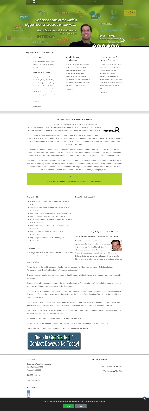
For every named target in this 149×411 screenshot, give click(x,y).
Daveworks (31, 161)
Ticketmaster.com (106, 267)
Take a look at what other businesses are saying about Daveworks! (74, 181)
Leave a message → (35, 380)
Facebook (84, 328)
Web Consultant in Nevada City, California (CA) (48, 216)
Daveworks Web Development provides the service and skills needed (72, 156)
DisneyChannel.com (81, 291)
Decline (81, 406)
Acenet (48, 323)
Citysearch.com (33, 275)
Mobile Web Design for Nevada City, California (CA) (49, 207)
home (55, 2)
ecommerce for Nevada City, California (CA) (46, 232)
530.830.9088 (46, 72)
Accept (68, 406)
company (80, 2)
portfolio (88, 2)
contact (114, 2)
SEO (46, 167)
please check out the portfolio (68, 318)
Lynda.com (103, 323)
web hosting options (58, 164)
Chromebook (64, 323)
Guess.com (68, 286)
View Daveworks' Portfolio (112, 371)
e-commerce (72, 164)
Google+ (65, 328)
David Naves (79, 241)
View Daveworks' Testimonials (111, 367)
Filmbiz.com (61, 302)
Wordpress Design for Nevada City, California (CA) (49, 226)
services (71, 2)
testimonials (97, 2)
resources (106, 2)
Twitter (73, 328)
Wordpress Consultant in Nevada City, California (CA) (50, 214)
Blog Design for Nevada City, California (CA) (47, 238)
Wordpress (96, 164)
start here (63, 2)
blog (120, 2)
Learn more (37, 106)
